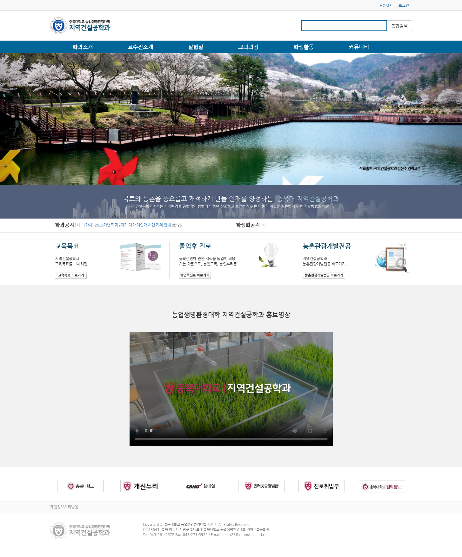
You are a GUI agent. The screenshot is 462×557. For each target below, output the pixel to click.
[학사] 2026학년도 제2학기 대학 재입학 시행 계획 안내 (127, 225)
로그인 (403, 5)
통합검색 (399, 25)
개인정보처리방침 (64, 507)
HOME (386, 5)
